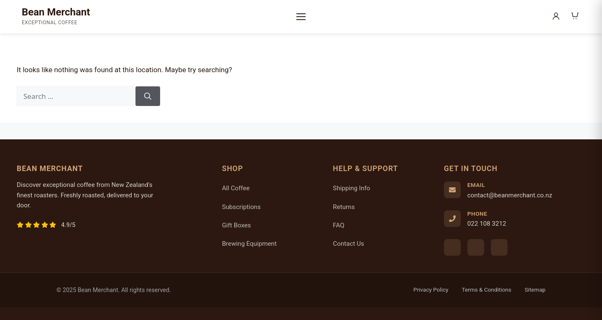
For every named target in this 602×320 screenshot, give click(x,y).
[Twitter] (499, 247)
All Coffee (236, 188)
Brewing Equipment (249, 243)
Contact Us (348, 243)
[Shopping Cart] (575, 17)
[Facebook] (452, 247)
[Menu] (301, 17)
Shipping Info (351, 188)
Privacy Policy (431, 289)
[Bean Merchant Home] (56, 17)
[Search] (147, 96)
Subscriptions (241, 207)
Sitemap (535, 289)
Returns (344, 207)
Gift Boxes (236, 225)
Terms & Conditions (487, 289)
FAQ (338, 225)
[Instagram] (475, 247)
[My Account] (557, 17)
